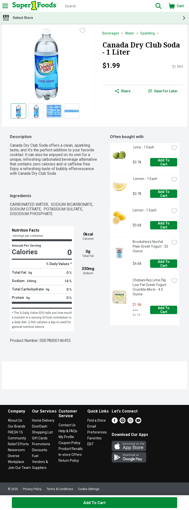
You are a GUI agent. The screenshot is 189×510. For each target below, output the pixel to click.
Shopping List (42, 432)
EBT (90, 444)
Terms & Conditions (60, 489)
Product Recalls (71, 449)
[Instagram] (130, 422)
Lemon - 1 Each (145, 179)
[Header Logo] (33, 6)
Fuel (35, 456)
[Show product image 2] (36, 111)
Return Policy (69, 460)
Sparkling (147, 33)
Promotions (41, 444)
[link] (163, 91)
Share (122, 91)
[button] (158, 6)
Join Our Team (19, 468)
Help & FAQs (68, 431)
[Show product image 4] (71, 111)
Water (129, 33)
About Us (15, 420)
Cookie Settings (88, 489)
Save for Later (163, 91)
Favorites (94, 438)
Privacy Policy (32, 489)
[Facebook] (115, 422)
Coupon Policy (69, 443)
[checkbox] (82, 31)
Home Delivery (43, 420)
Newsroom (16, 450)
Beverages (110, 33)
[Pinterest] (123, 422)
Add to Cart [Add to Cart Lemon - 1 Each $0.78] (164, 194)
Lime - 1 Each (143, 147)
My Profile (66, 437)
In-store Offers (70, 455)
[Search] (105, 6)
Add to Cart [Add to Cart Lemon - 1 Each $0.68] (164, 225)
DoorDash (39, 426)
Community (17, 438)
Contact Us (67, 425)
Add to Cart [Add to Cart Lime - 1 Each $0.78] (164, 162)
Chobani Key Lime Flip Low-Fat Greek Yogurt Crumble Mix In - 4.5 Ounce (150, 287)
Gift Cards (39, 438)
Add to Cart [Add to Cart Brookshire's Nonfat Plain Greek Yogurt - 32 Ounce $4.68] (164, 264)
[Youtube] (138, 422)
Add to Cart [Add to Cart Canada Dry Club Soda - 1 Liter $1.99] (94, 502)
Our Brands (16, 426)
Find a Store (96, 420)
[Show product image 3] (54, 111)
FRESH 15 (15, 432)
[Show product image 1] (18, 111)
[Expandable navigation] (5, 6)
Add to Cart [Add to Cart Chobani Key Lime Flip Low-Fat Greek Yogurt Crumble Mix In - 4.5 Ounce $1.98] (164, 310)
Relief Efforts (18, 444)
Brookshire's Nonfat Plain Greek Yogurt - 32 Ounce (151, 246)
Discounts (39, 450)
